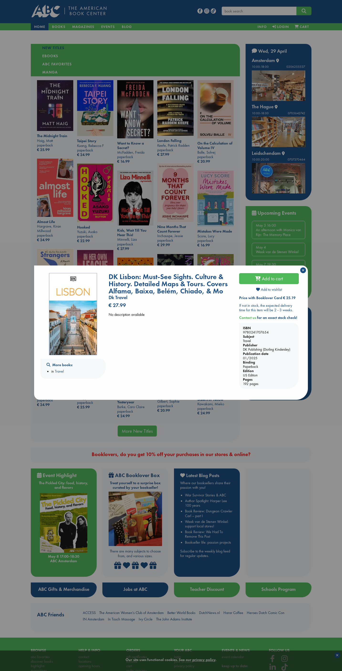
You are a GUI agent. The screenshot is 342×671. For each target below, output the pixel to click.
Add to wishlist (269, 289)
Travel (59, 371)
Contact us (247, 317)
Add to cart (269, 279)
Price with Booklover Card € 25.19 (267, 297)
